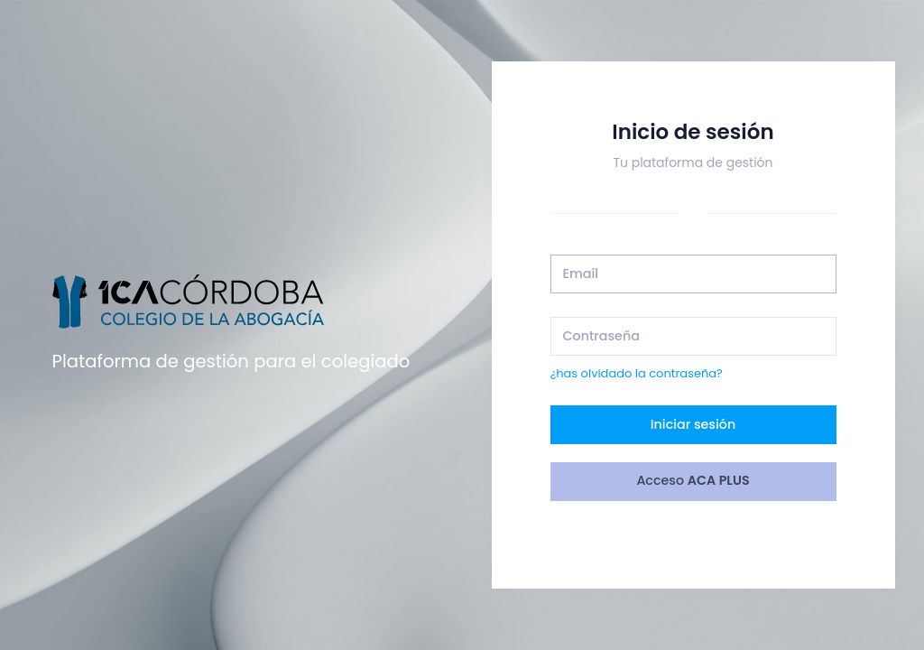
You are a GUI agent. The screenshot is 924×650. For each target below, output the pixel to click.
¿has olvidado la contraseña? (636, 373)
